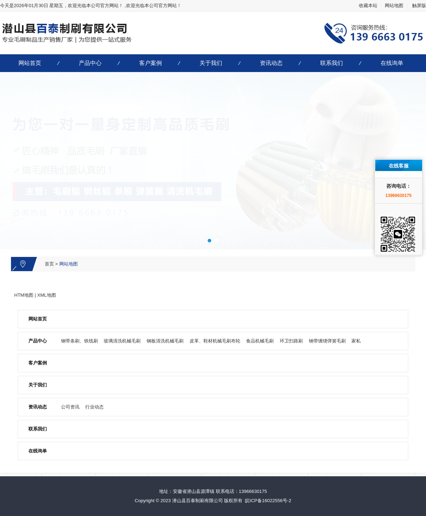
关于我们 (211, 63)
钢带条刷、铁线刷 (79, 341)
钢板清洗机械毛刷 (165, 341)
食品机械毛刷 (260, 341)
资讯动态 (271, 63)
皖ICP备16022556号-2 (268, 500)
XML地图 (46, 295)
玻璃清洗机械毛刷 (122, 341)
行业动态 (94, 407)
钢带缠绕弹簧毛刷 (327, 341)
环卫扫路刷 (291, 341)
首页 (49, 264)
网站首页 (29, 63)
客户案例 (150, 63)
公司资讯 (70, 407)
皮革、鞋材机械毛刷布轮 (215, 341)
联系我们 (331, 63)
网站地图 (394, 5)
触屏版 (419, 5)
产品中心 (90, 63)
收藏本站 (368, 5)
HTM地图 (23, 295)
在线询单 (392, 63)
